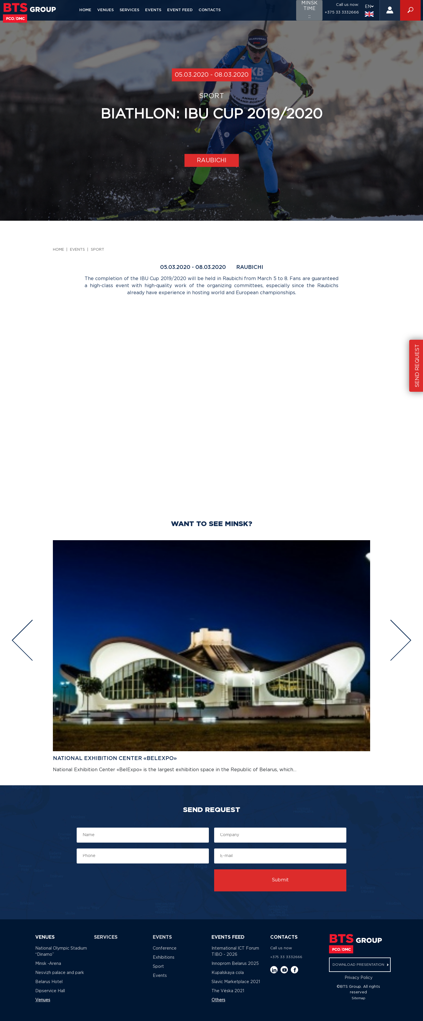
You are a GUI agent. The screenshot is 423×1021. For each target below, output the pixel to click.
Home (85, 10)
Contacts (210, 10)
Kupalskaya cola (228, 973)
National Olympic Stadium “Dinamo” (61, 951)
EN (369, 10)
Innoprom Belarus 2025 (235, 963)
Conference (165, 948)
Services (129, 10)
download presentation (361, 964)
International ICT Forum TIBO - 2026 (235, 951)
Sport (97, 249)
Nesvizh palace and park (59, 973)
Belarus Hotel (49, 982)
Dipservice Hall (50, 991)
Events (153, 10)
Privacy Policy (358, 978)
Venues (105, 10)
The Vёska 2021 (228, 991)
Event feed (180, 10)
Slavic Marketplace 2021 (236, 982)
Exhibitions (163, 957)
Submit (280, 880)
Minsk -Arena (48, 963)
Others (218, 1000)
